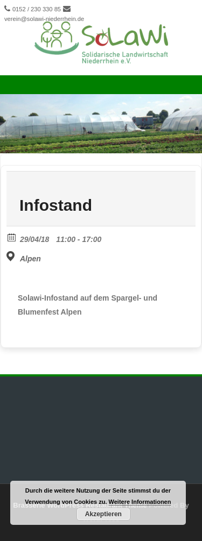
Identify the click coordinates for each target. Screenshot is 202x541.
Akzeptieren (103, 514)
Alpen (30, 258)
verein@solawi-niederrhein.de (44, 19)
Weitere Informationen (140, 502)
